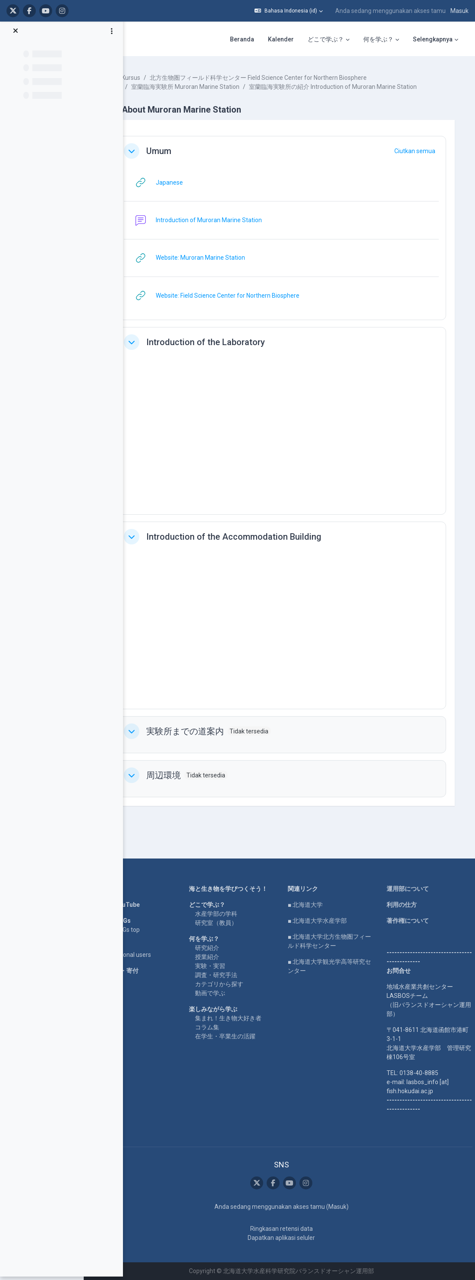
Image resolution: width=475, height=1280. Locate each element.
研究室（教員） (234, 923)
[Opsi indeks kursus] (112, 35)
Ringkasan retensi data (292, 1228)
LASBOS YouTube (140, 905)
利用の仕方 (405, 905)
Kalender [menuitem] (281, 39)
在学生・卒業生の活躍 (243, 1036)
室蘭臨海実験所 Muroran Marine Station (211, 86)
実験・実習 (228, 966)
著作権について (411, 921)
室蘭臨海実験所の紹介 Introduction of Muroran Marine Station (240, 95)
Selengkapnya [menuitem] (433, 39)
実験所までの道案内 (210, 740)
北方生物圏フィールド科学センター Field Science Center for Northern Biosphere (283, 77)
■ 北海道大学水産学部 (328, 921)
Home (124, 889)
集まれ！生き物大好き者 (246, 1018)
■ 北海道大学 (316, 905)
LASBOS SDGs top (140, 930)
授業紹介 (225, 957)
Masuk (459, 10)
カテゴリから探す (237, 984)
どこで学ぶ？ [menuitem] (326, 39)
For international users (146, 955)
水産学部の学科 (234, 914)
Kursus (156, 77)
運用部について (411, 889)
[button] (288, 10)
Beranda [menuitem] (242, 39)
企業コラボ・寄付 (140, 971)
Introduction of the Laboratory (231, 351)
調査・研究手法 (234, 975)
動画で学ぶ (228, 993)
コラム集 (225, 1027)
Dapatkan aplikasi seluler (292, 1237)
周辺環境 (189, 784)
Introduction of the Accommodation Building (259, 546)
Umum (184, 160)
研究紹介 (225, 948)
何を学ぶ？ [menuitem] (378, 39)
